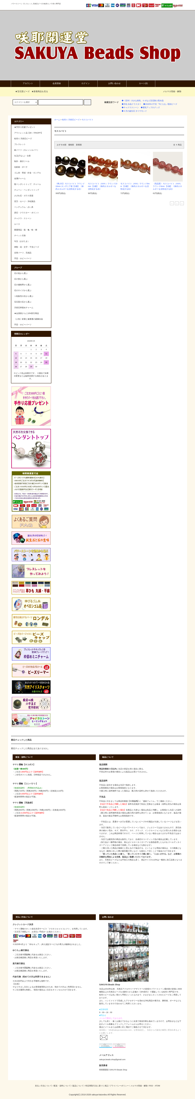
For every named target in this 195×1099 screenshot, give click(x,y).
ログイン (83, 83)
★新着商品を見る (40, 91)
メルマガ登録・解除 (172, 91)
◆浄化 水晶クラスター (131, 104)
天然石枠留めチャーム (23, 308)
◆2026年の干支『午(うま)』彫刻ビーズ (160, 104)
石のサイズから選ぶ (22, 290)
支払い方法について (43, 1086)
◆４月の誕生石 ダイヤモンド (134, 111)
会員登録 (54, 83)
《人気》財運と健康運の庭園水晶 (28, 319)
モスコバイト (87, 120)
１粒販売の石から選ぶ (23, 296)
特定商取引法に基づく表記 (96, 1086)
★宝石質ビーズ (21, 91)
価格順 (71, 145)
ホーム (57, 120)
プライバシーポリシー (119, 1086)
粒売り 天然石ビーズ (71, 120)
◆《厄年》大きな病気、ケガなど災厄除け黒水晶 (143, 101)
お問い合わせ (112, 83)
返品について (78, 1086)
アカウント (25, 83)
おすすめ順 (61, 145)
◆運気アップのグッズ (150, 108)
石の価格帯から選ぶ (22, 285)
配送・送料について (62, 1086)
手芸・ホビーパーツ (22, 325)
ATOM (157, 1086)
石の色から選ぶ (21, 273)
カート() (141, 83)
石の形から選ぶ (21, 279)
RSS (151, 1086)
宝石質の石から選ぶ (22, 302)
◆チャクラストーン (130, 108)
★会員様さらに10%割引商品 (26, 313)
